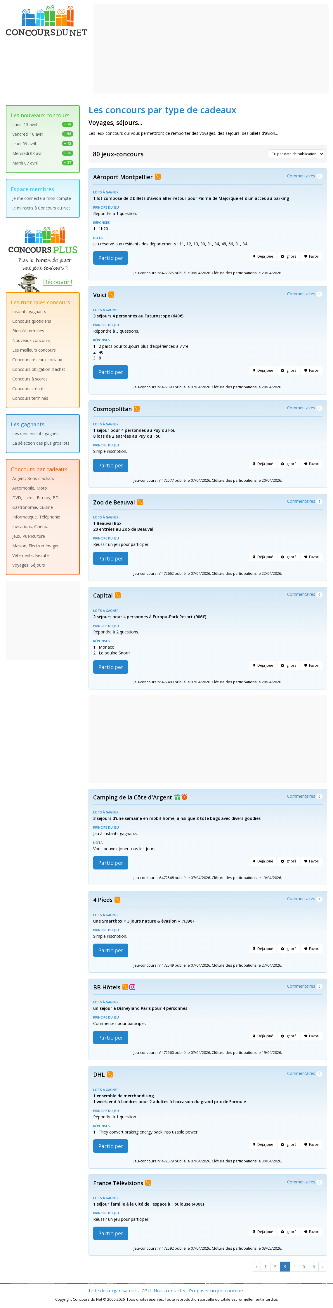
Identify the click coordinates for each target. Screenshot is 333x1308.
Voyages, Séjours (28, 565)
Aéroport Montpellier (123, 177)
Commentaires (304, 176)
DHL (99, 1074)
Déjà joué (262, 256)
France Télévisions (118, 1183)
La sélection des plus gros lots (41, 443)
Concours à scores (30, 379)
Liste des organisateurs (114, 1290)
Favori (311, 256)
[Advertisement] (211, 48)
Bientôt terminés (28, 330)
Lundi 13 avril (42, 124)
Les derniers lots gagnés (35, 433)
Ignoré (288, 256)
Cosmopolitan (112, 409)
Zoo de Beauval (114, 502)
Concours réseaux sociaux (37, 359)
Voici (99, 295)
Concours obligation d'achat (38, 369)
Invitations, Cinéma (30, 526)
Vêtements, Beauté (30, 555)
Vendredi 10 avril (42, 134)
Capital (103, 595)
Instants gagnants (29, 311)
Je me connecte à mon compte (41, 198)
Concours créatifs (29, 388)
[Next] (322, 1267)
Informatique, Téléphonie (36, 517)
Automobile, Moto (29, 488)
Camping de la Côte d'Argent (132, 797)
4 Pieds (102, 900)
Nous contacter (170, 1290)
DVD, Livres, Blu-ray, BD (35, 497)
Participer (110, 257)
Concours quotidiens (31, 321)
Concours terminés (30, 398)
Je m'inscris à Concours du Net (41, 208)
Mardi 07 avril (42, 163)
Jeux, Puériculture (28, 536)
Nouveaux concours (31, 340)
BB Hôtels (106, 987)
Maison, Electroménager (35, 546)
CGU (146, 1290)
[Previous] (256, 1267)
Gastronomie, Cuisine (32, 507)
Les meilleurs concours (34, 350)
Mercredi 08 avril (42, 153)
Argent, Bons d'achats (33, 478)
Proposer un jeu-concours (216, 1290)
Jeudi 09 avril (42, 143)
